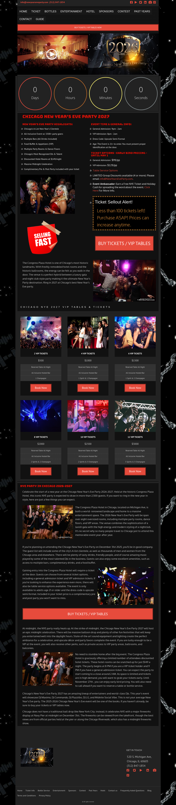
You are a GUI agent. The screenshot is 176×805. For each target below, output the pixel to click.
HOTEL (92, 11)
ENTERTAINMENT (72, 11)
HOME (23, 11)
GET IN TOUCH (134, 750)
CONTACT (26, 19)
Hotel (102, 790)
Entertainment (59, 790)
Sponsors (72, 790)
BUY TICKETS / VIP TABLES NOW (87, 27)
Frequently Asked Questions (132, 790)
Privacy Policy (45, 795)
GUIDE (40, 19)
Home (19, 790)
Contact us (112, 790)
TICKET (36, 11)
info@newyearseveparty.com (34, 2)
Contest (82, 790)
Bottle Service (44, 790)
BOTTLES (51, 11)
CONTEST (126, 11)
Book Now (41, 388)
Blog (149, 790)
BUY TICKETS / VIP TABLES (124, 243)
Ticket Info (30, 790)
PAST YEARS (145, 11)
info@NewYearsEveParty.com (116, 178)
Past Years (93, 790)
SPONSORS (108, 11)
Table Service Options (105, 170)
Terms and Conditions (26, 795)
